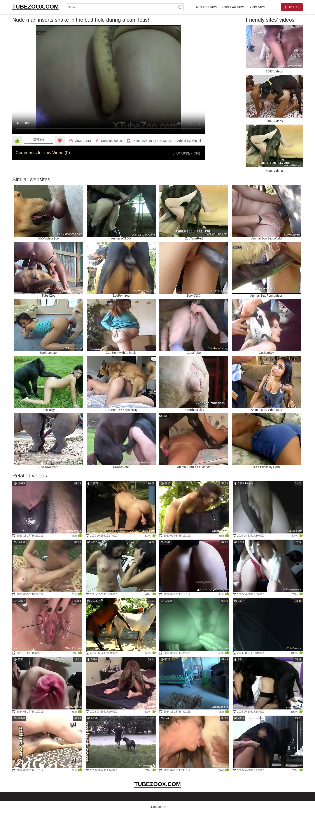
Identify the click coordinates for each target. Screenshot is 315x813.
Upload (291, 7)
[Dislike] (60, 141)
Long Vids (256, 7)
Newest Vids (206, 7)
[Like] (17, 141)
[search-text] (124, 7)
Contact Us (158, 807)
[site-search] (180, 7)
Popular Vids (233, 7)
